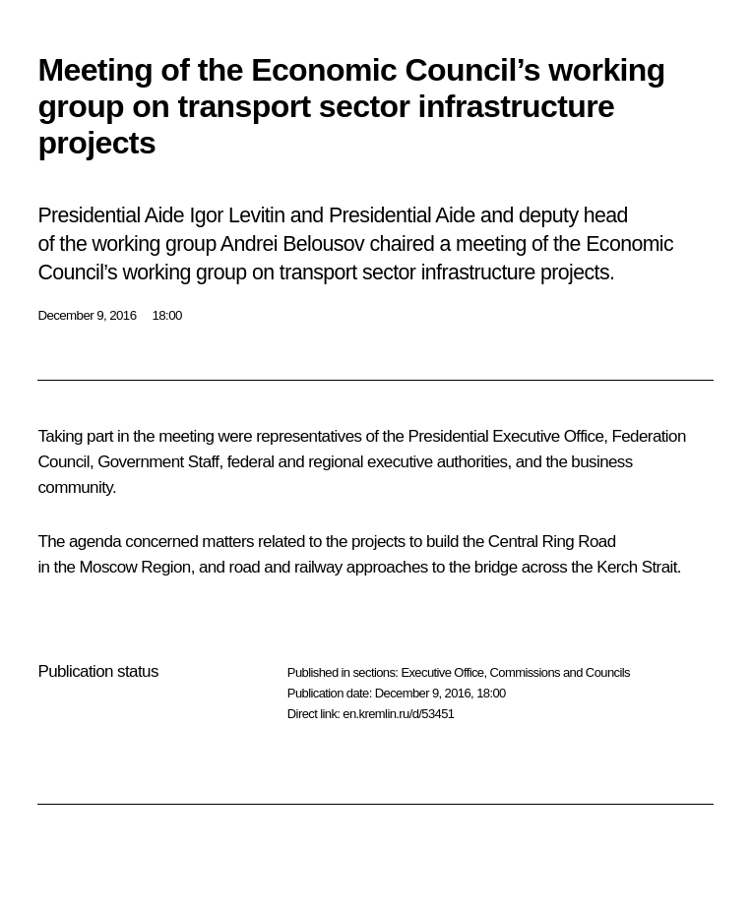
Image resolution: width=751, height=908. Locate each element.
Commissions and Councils (560, 672)
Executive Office (442, 672)
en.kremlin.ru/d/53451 (398, 713)
